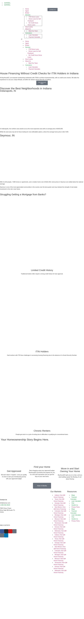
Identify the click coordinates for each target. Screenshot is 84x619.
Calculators (28, 33)
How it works (29, 27)
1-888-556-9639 (5, 505)
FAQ (73, 503)
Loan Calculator (33, 35)
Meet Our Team (33, 31)
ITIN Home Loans (34, 17)
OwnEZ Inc (75, 505)
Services (27, 15)
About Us (28, 29)
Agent (27, 11)
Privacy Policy (76, 507)
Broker (27, 13)
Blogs (73, 495)
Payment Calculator (34, 37)
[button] (31, 39)
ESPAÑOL (7, 3)
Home (27, 9)
